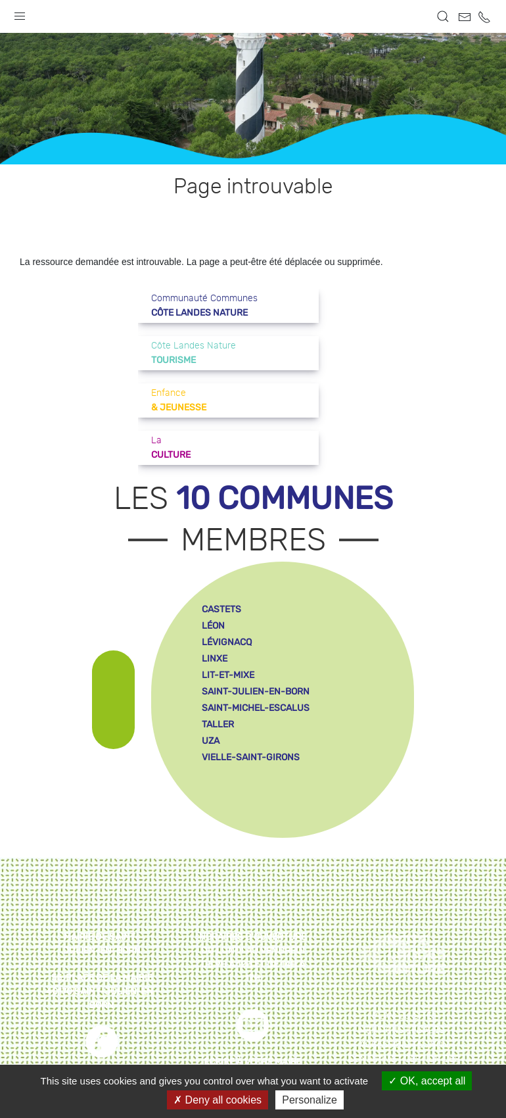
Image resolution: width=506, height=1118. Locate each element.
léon (213, 625)
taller (218, 724)
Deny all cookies (217, 1100)
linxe (214, 658)
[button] (19, 13)
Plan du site (402, 1016)
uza (210, 740)
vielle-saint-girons (251, 757)
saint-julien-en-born (256, 691)
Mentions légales (401, 1030)
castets (221, 609)
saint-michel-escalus (256, 708)
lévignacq (227, 642)
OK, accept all (426, 1080)
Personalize (309, 1100)
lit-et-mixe (228, 675)
